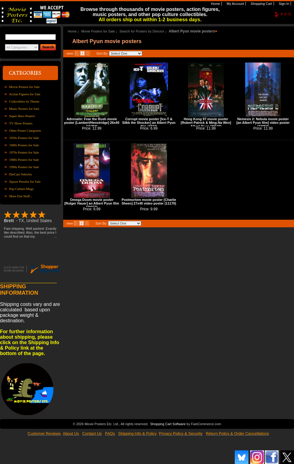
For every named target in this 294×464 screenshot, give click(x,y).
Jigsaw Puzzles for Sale (25, 181)
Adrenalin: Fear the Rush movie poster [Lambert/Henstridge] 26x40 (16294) (91, 122)
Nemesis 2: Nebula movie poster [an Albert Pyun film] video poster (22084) (263, 122)
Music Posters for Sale (24, 108)
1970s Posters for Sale (24, 152)
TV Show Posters (20, 123)
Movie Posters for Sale (24, 87)
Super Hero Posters (22, 116)
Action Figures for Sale (24, 94)
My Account (235, 3)
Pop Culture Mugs (21, 189)
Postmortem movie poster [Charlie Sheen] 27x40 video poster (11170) (148, 201)
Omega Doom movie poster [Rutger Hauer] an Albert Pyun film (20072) (91, 203)
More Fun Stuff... (20, 196)
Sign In (283, 3)
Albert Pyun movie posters (192, 31)
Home (215, 3)
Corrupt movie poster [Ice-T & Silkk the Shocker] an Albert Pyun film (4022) (149, 122)
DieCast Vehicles (20, 174)
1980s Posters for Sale (24, 159)
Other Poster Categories (25, 130)
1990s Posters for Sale (24, 167)
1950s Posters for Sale (24, 138)
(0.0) (286, 14)
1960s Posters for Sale (24, 145)
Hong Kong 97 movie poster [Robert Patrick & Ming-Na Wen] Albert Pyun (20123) (206, 122)
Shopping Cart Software (168, 423)
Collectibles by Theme (24, 101)
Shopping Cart (261, 3)
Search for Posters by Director (141, 31)
